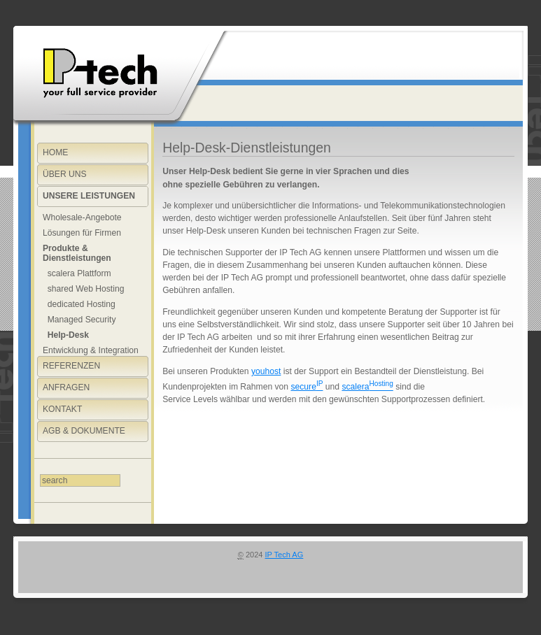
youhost (266, 371)
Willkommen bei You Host (97, 73)
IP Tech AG (284, 554)
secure (306, 387)
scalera (367, 387)
